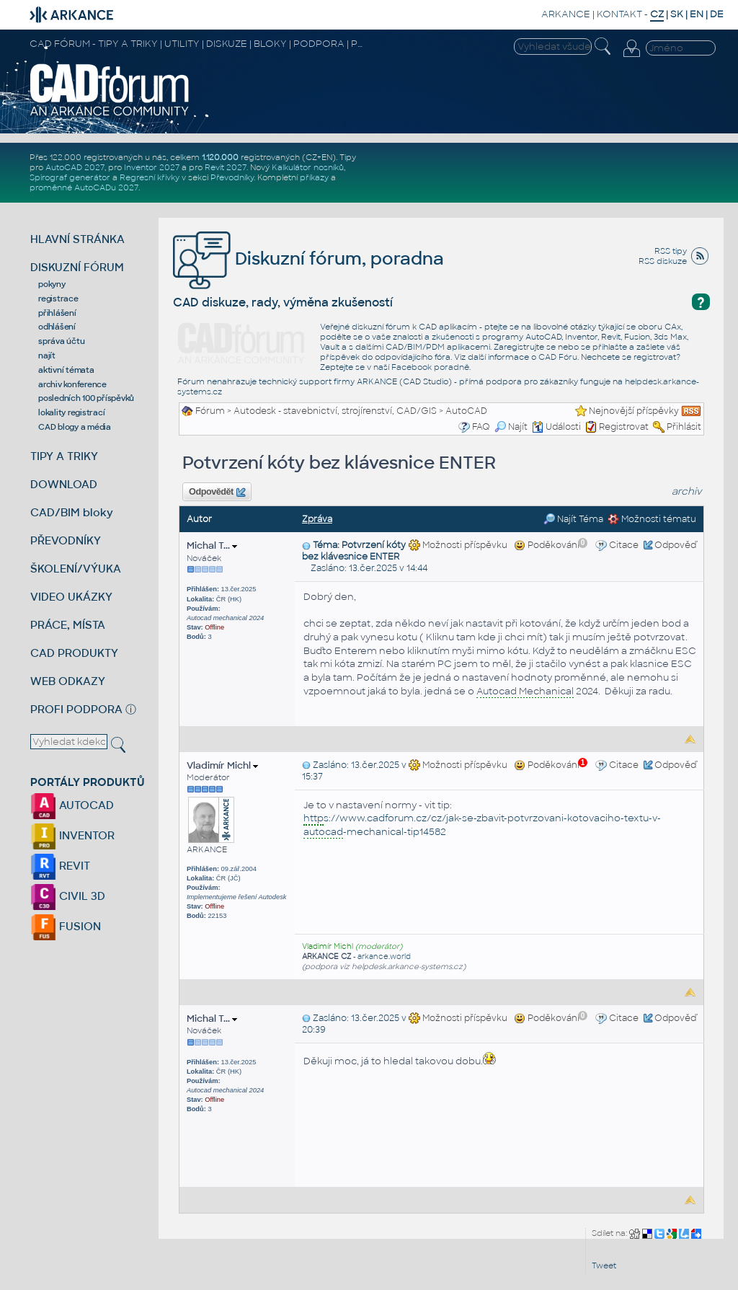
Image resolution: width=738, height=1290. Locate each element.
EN (696, 14)
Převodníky (232, 177)
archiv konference (72, 384)
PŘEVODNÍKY (65, 540)
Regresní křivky (149, 177)
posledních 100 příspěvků (86, 398)
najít (46, 355)
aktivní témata (66, 370)
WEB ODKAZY (67, 681)
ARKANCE (565, 14)
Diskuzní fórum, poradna (308, 258)
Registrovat (624, 427)
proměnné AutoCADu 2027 (84, 187)
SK (676, 14)
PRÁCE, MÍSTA (67, 625)
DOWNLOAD (63, 484)
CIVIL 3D (67, 896)
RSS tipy (670, 251)
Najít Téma (573, 519)
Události (556, 427)
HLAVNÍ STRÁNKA (77, 239)
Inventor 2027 (151, 167)
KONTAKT (619, 14)
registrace (58, 298)
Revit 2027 (225, 167)
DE (717, 14)
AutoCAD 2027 (75, 167)
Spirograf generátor (70, 177)
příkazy (314, 177)
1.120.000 (220, 157)
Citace (624, 545)
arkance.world (384, 956)
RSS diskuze (663, 261)
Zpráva (317, 519)
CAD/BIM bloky (71, 512)
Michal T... (212, 545)
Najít (511, 427)
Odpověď (675, 545)
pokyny (52, 284)
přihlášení (57, 313)
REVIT (60, 865)
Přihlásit (684, 427)
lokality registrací (71, 412)
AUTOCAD (72, 805)
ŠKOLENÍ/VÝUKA (75, 568)
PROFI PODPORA (76, 709)
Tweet (604, 1265)
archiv (687, 491)
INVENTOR (72, 835)
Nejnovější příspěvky (634, 411)
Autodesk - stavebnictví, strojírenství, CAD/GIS (335, 411)
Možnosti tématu (652, 519)
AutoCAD (466, 411)
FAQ (481, 427)
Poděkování (551, 545)
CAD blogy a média (74, 427)
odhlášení (57, 327)
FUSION (65, 926)
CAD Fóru (557, 357)
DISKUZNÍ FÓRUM (77, 267)
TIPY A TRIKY (64, 456)
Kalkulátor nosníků (308, 167)
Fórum (210, 411)
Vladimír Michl (222, 765)
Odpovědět (217, 492)
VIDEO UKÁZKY (71, 597)
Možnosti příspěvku (458, 545)
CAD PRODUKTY (74, 653)
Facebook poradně (430, 367)
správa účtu (61, 341)
